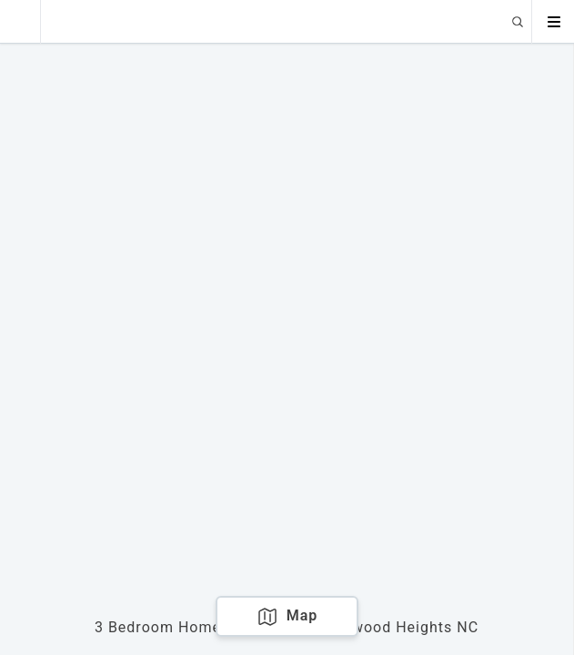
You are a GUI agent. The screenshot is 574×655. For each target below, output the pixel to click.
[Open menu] (553, 22)
